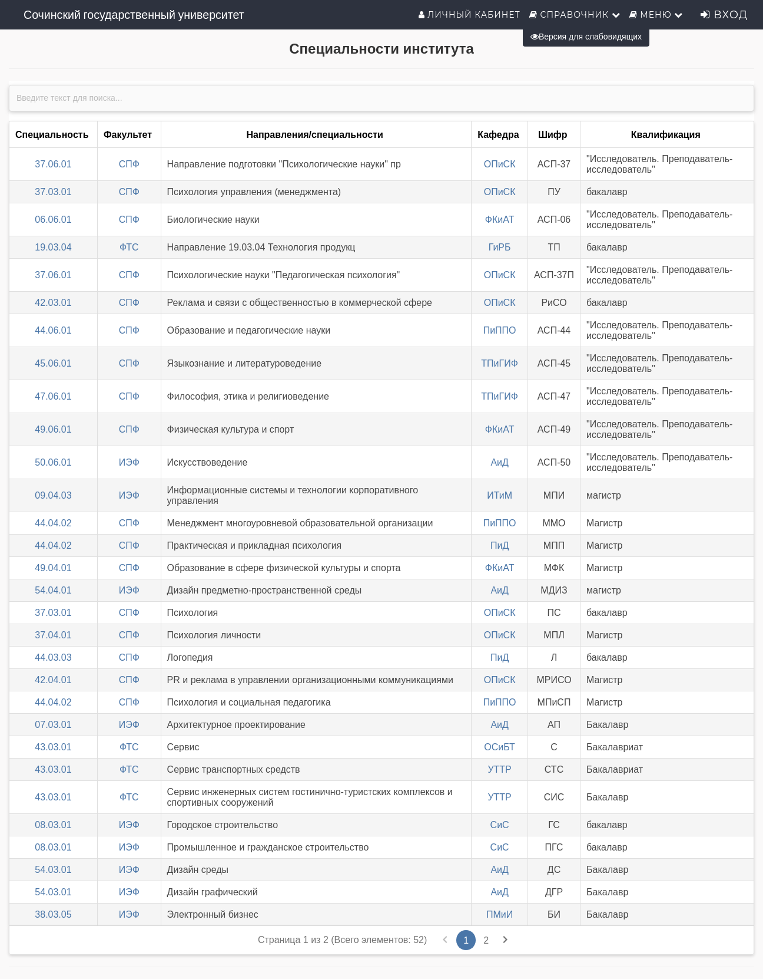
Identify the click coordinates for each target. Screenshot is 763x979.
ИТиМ (499, 495)
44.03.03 (53, 657)
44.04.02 (53, 523)
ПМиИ (499, 914)
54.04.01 (53, 590)
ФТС (129, 247)
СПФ (129, 164)
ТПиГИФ (499, 363)
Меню (656, 14)
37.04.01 (53, 635)
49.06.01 (53, 429)
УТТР (499, 769)
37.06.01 (53, 164)
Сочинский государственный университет (134, 14)
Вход (724, 14)
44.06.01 (53, 330)
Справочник (575, 14)
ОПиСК (500, 164)
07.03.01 (53, 725)
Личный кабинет (469, 14)
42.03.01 (53, 303)
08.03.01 (53, 825)
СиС (499, 825)
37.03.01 (53, 192)
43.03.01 (53, 747)
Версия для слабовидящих (586, 36)
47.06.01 (53, 396)
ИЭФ (129, 462)
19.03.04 (53, 247)
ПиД (499, 545)
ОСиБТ (499, 747)
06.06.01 (53, 220)
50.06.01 (53, 462)
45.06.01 (53, 363)
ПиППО (499, 330)
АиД (499, 462)
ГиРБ (500, 247)
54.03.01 (53, 870)
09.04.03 (53, 495)
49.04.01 (53, 568)
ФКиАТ (500, 220)
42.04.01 (53, 680)
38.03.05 (53, 914)
